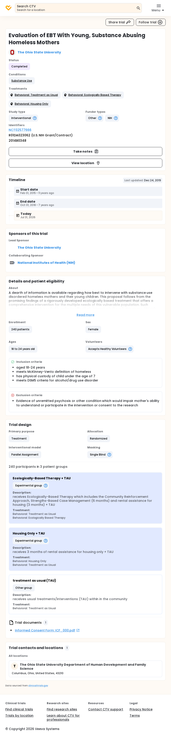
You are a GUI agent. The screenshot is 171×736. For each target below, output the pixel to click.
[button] (22, 80)
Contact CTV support (105, 709)
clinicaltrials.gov (38, 685)
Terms (135, 716)
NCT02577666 (20, 130)
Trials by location (19, 716)
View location (86, 163)
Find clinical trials (19, 709)
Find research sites (62, 709)
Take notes (86, 151)
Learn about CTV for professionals (63, 718)
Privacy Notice (141, 709)
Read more (86, 315)
